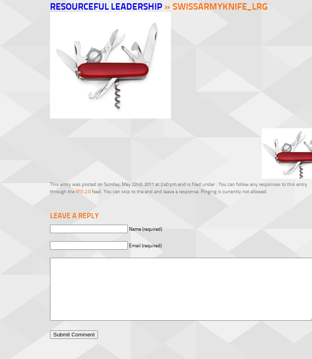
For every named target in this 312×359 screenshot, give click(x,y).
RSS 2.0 (83, 191)
